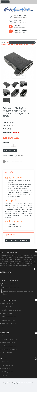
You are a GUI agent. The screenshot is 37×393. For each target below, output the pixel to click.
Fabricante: (6, 125)
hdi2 (11, 383)
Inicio (3, 42)
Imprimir (20, 155)
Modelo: (5, 122)
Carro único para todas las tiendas (11, 310)
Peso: (4, 129)
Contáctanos (5, 336)
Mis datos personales (7, 372)
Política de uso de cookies (9, 317)
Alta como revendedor (8, 327)
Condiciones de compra (8, 320)
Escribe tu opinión (8, 155)
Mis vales (4, 375)
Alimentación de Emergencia (9, 349)
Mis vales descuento (7, 365)
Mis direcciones (6, 368)
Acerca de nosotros (7, 307)
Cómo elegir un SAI (7, 352)
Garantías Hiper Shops (8, 303)
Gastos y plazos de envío (9, 323)
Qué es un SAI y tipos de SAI (9, 339)
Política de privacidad (8, 313)
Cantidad (6, 142)
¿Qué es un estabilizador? (9, 342)
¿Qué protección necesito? (9, 346)
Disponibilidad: (8, 132)
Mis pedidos (5, 362)
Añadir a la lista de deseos (14, 162)
